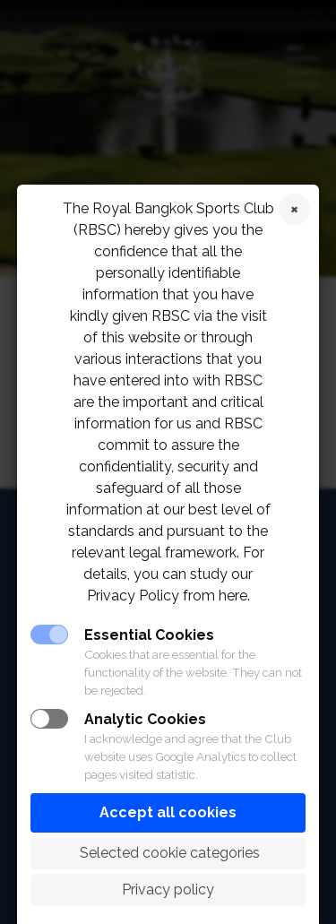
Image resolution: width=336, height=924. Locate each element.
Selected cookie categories (168, 852)
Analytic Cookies (145, 719)
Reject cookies (294, 209)
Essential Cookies (149, 634)
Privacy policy (168, 889)
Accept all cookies (168, 812)
